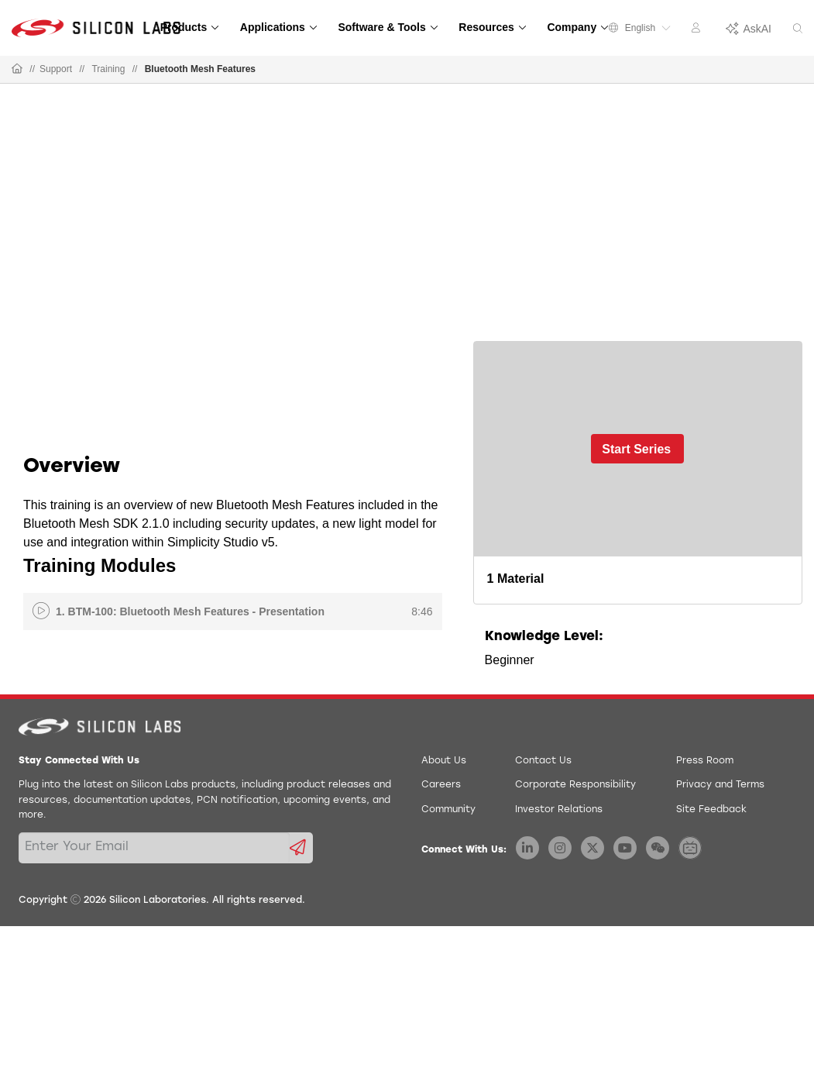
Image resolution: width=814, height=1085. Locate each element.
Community (448, 810)
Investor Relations (559, 810)
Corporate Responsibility (575, 785)
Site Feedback (711, 810)
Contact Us (543, 761)
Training (108, 69)
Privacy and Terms (720, 785)
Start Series (636, 449)
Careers (441, 785)
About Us (443, 761)
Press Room (704, 761)
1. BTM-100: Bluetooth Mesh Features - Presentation (190, 611)
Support (55, 69)
